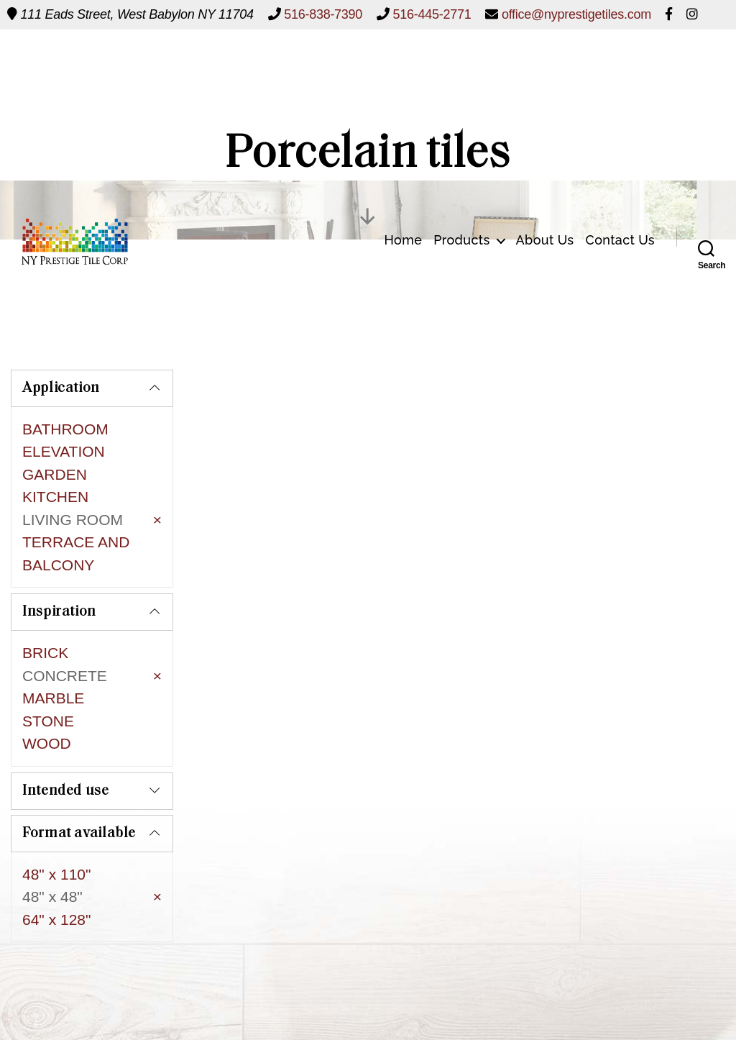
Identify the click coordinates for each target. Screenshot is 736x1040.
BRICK (45, 611)
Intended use (65, 718)
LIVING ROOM (72, 519)
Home (403, 65)
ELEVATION (63, 451)
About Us (545, 65)
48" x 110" (56, 801)
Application (61, 388)
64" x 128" (56, 847)
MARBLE (53, 657)
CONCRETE (64, 634)
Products (461, 65)
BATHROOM (65, 429)
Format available (79, 761)
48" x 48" (52, 824)
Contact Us (621, 65)
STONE (48, 679)
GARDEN (54, 474)
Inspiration (59, 571)
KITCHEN (55, 496)
